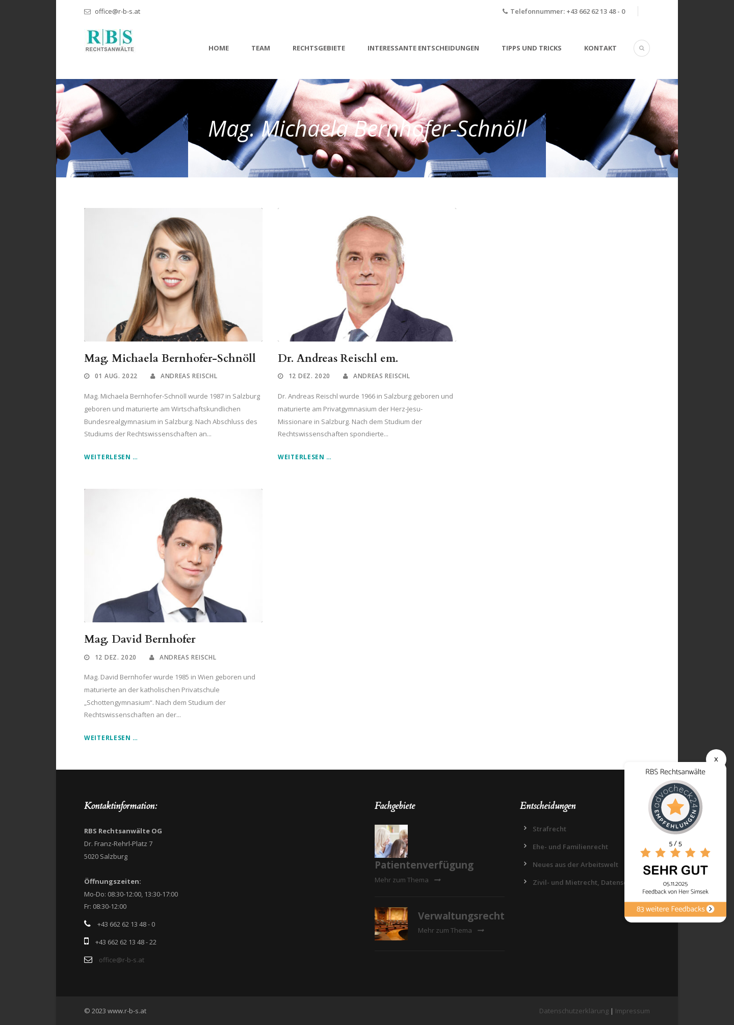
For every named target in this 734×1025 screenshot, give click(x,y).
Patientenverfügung (424, 865)
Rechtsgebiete (319, 47)
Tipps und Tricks (532, 47)
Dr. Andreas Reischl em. (338, 358)
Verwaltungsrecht (461, 916)
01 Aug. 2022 (116, 376)
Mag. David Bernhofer (140, 639)
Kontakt (600, 47)
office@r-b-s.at (117, 11)
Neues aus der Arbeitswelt (575, 864)
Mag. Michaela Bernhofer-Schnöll (170, 358)
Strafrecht (549, 828)
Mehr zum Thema (407, 879)
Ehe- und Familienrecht (570, 846)
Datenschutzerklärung (574, 1010)
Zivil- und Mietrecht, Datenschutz (587, 882)
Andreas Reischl (189, 376)
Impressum (632, 1010)
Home (218, 47)
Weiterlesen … (111, 457)
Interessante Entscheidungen (423, 47)
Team (260, 47)
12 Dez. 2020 (309, 376)
